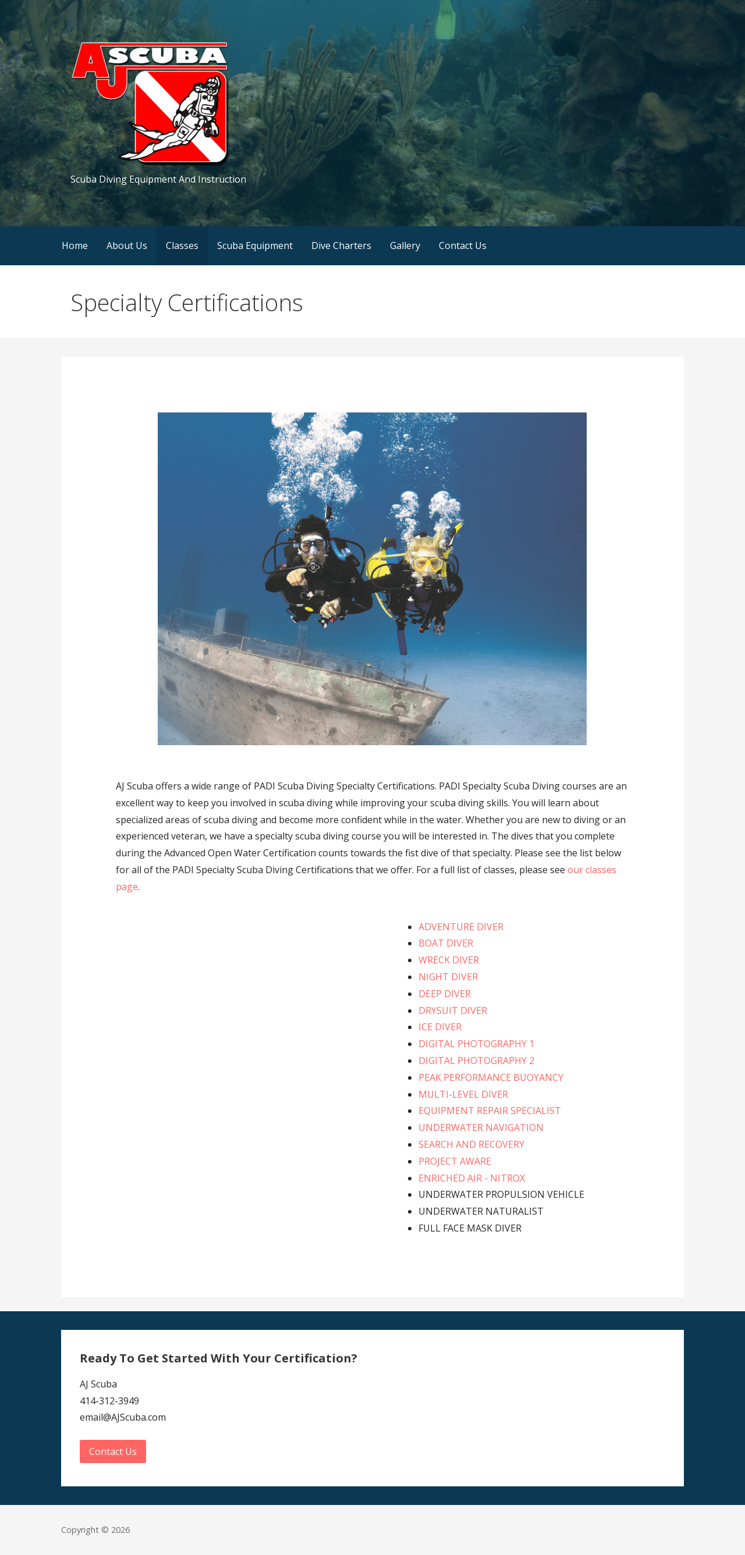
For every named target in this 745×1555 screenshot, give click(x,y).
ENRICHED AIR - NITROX (471, 1178)
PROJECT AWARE (454, 1161)
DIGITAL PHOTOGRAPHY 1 (476, 1043)
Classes (182, 245)
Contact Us (463, 245)
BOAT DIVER (445, 943)
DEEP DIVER (444, 993)
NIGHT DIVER (448, 976)
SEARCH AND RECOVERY (471, 1144)
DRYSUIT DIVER (452, 1010)
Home (75, 245)
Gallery (405, 245)
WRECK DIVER (448, 959)
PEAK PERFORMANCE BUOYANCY (490, 1077)
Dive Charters (341, 245)
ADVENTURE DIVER (460, 926)
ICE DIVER (440, 1026)
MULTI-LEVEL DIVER (463, 1094)
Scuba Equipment (255, 245)
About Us (127, 245)
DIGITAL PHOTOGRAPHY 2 (476, 1060)
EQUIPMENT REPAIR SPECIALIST (489, 1110)
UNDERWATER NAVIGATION (481, 1127)
